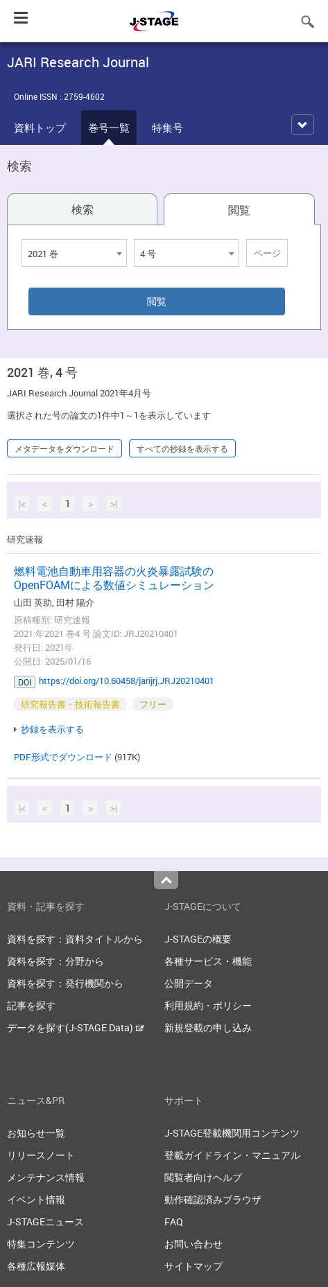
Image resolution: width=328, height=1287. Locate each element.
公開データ (188, 983)
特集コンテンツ (41, 1243)
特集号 (167, 127)
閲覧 (239, 210)
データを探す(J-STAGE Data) (75, 1027)
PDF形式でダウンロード (63, 757)
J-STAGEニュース (45, 1221)
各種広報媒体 (36, 1265)
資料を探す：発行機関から (65, 983)
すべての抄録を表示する (182, 448)
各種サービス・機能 (208, 961)
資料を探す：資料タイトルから (75, 938)
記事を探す (31, 1005)
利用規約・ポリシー (208, 1005)
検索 (82, 209)
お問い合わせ (193, 1243)
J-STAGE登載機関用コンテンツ (232, 1132)
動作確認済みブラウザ (212, 1199)
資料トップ (40, 127)
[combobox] (74, 253)
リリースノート (41, 1155)
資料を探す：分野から (55, 961)
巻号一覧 (109, 127)
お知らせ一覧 (36, 1132)
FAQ (173, 1221)
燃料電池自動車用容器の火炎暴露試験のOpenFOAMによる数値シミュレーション (114, 578)
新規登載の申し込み (208, 1027)
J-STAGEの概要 (198, 938)
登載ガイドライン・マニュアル (232, 1155)
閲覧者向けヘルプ (203, 1177)
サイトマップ (193, 1265)
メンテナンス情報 (46, 1177)
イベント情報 (36, 1199)
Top (166, 880)
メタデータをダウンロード (64, 448)
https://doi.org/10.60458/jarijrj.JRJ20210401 (126, 680)
